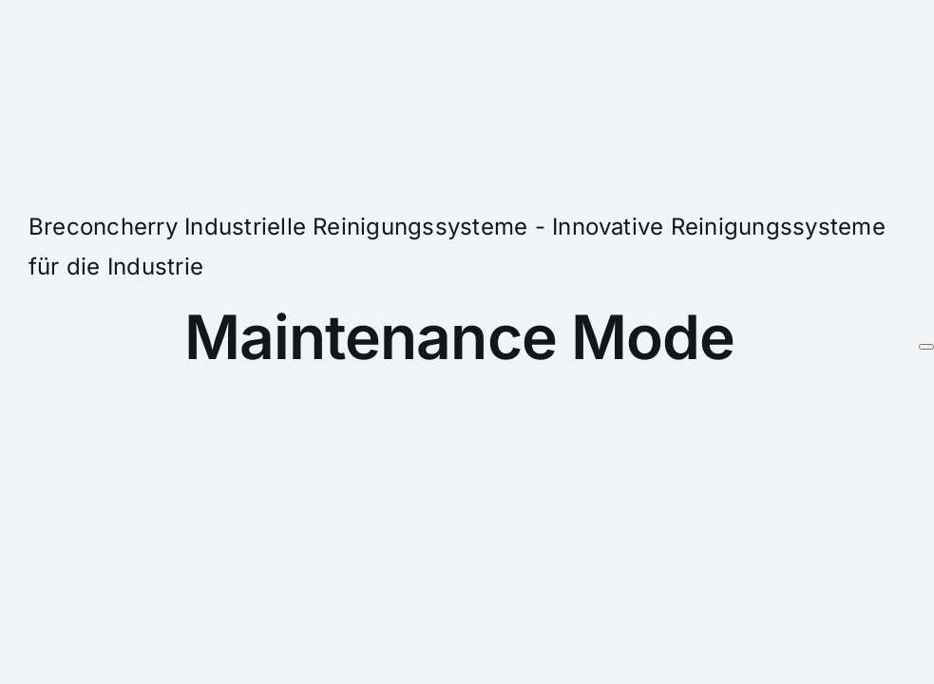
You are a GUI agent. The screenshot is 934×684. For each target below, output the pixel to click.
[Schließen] (926, 347)
